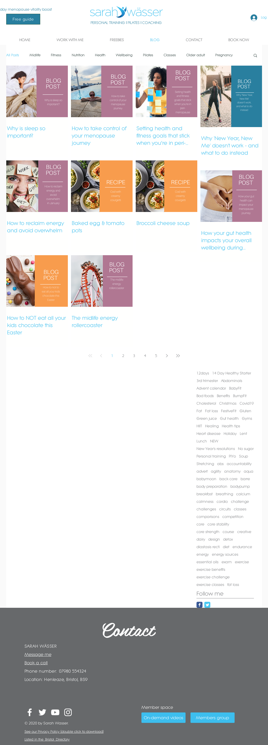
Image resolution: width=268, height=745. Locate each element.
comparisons (207, 517)
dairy (200, 539)
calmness (204, 501)
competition (232, 517)
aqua (248, 471)
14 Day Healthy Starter (231, 373)
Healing (212, 426)
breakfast (204, 494)
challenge (240, 501)
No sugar (246, 449)
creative (244, 532)
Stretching (205, 464)
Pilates (148, 55)
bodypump (240, 486)
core (200, 524)
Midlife (34, 55)
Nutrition (78, 55)
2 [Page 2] (123, 356)
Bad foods (205, 396)
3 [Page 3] (134, 356)
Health (100, 55)
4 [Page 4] (145, 356)
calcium (243, 494)
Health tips (231, 426)
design (214, 539)
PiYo (232, 456)
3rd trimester (207, 381)
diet (226, 547)
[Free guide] (23, 19)
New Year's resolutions (215, 449)
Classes (170, 55)
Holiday (230, 433)
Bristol (49, 739)
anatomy (232, 471)
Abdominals (231, 381)
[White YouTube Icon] (55, 712)
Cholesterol (206, 403)
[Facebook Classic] (199, 605)
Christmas (227, 403)
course (228, 532)
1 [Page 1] (112, 356)
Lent (243, 433)
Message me (38, 654)
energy (202, 554)
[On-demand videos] (163, 717)
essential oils (207, 562)
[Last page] (178, 355)
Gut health (229, 418)
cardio (222, 501)
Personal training (211, 456)
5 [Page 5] (156, 356)
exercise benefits (210, 569)
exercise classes (210, 585)
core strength (207, 532)
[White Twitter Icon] (42, 712)
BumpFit (240, 396)
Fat (199, 411)
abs (220, 464)
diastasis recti (208, 547)
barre (245, 479)
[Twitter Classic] (207, 605)
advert (202, 471)
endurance (242, 547)
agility (216, 471)
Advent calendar (211, 388)
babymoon (206, 479)
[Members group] (212, 717)
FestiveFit (228, 411)
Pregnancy (224, 55)
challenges (206, 509)
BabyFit (235, 388)
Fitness (56, 55)
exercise (242, 562)
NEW (214, 441)
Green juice (206, 418)
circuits (225, 509)
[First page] (90, 355)
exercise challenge (213, 577)
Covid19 (247, 403)
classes (240, 509)
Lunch (201, 441)
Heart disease (208, 433)
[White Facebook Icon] (30, 712)
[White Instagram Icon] (68, 712)
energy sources (225, 554)
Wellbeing (124, 55)
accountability (239, 464)
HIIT (199, 426)
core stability (218, 524)
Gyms (247, 418)
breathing (224, 494)
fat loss (233, 585)
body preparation (211, 486)
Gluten (245, 411)
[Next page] (167, 355)
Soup (243, 456)
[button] (70, 39)
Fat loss (211, 411)
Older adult (195, 55)
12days (202, 373)
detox (228, 539)
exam (227, 562)
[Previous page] (101, 355)
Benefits (223, 396)
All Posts (12, 55)
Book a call (36, 662)
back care (228, 479)
